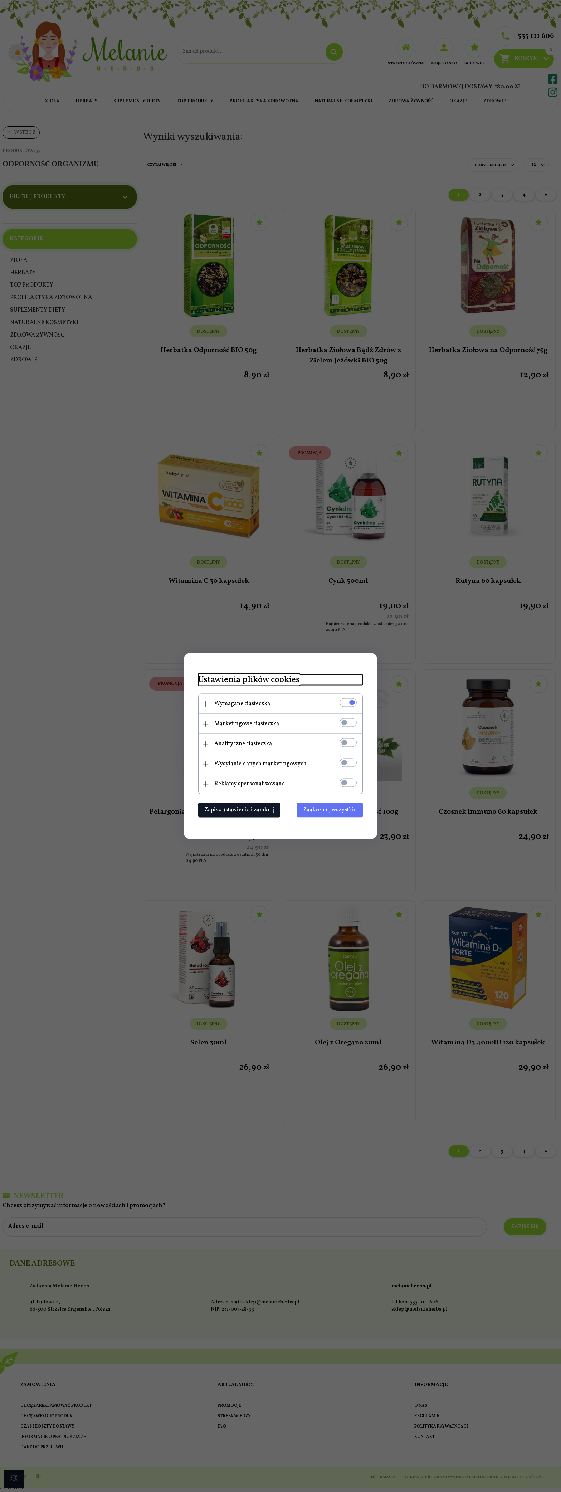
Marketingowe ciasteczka (246, 724)
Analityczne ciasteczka (243, 744)
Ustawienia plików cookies (249, 680)
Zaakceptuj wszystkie (330, 810)
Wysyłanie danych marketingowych (260, 764)
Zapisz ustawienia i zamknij (239, 810)
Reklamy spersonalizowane (249, 784)
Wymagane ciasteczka (242, 704)
